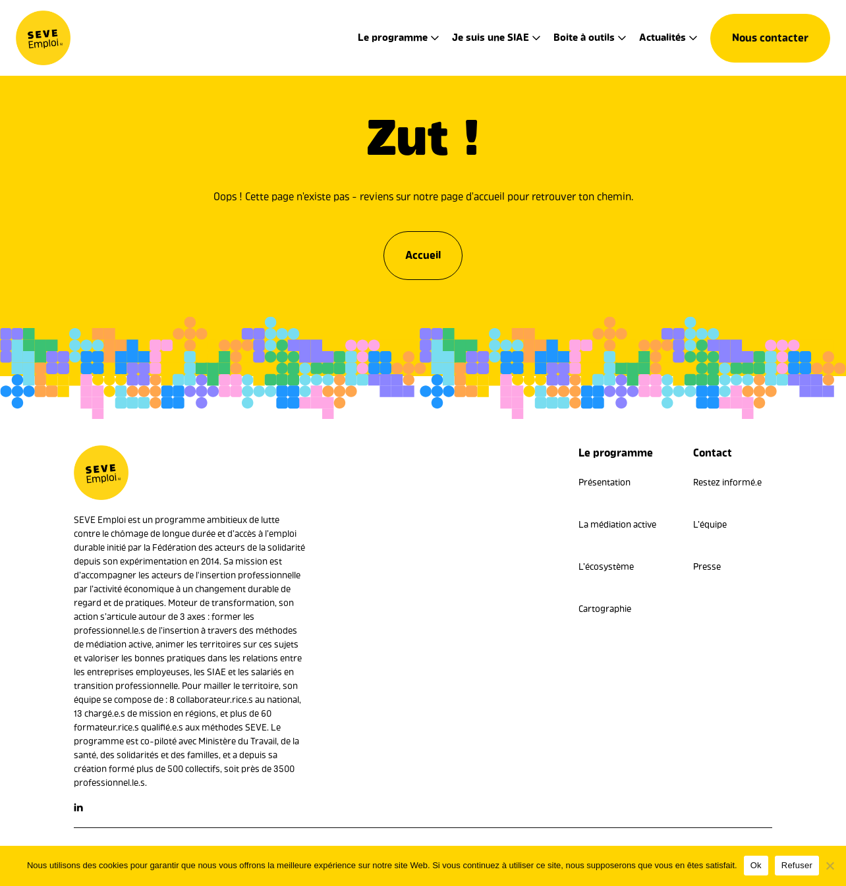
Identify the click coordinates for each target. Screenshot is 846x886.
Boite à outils (584, 37)
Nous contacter (770, 38)
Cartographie (604, 609)
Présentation (604, 482)
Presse (707, 566)
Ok (756, 865)
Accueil (423, 253)
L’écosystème (606, 566)
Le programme (393, 37)
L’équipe (710, 524)
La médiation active (617, 524)
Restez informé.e (727, 482)
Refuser (796, 865)
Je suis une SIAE (490, 37)
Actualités (662, 37)
